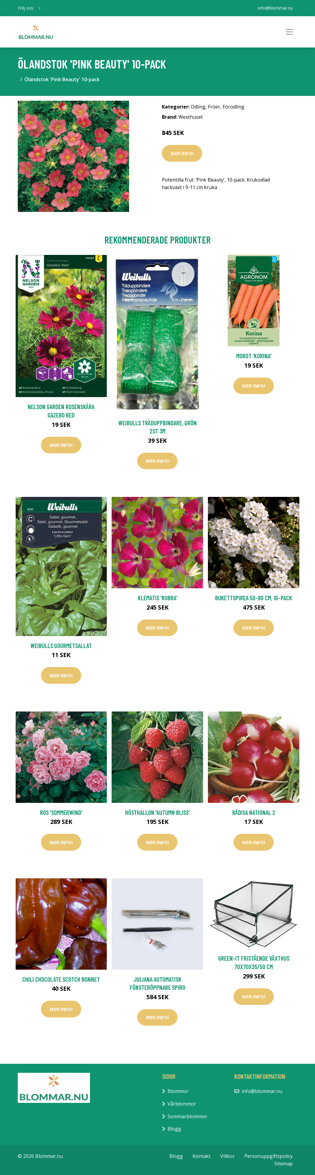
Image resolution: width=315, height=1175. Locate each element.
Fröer (214, 106)
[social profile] (39, 8)
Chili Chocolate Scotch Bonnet (61, 979)
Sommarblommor (187, 1116)
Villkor (227, 1156)
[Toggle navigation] (289, 32)
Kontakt (202, 1156)
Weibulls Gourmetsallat (61, 645)
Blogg (174, 1128)
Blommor (178, 1091)
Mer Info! (182, 153)
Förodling (233, 106)
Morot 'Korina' (253, 356)
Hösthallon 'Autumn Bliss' (157, 812)
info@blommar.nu (275, 8)
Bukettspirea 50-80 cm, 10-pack (253, 597)
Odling (198, 106)
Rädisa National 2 (253, 812)
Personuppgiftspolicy (268, 1156)
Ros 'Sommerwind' (61, 812)
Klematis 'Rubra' (157, 597)
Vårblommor (182, 1103)
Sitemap (283, 1163)
